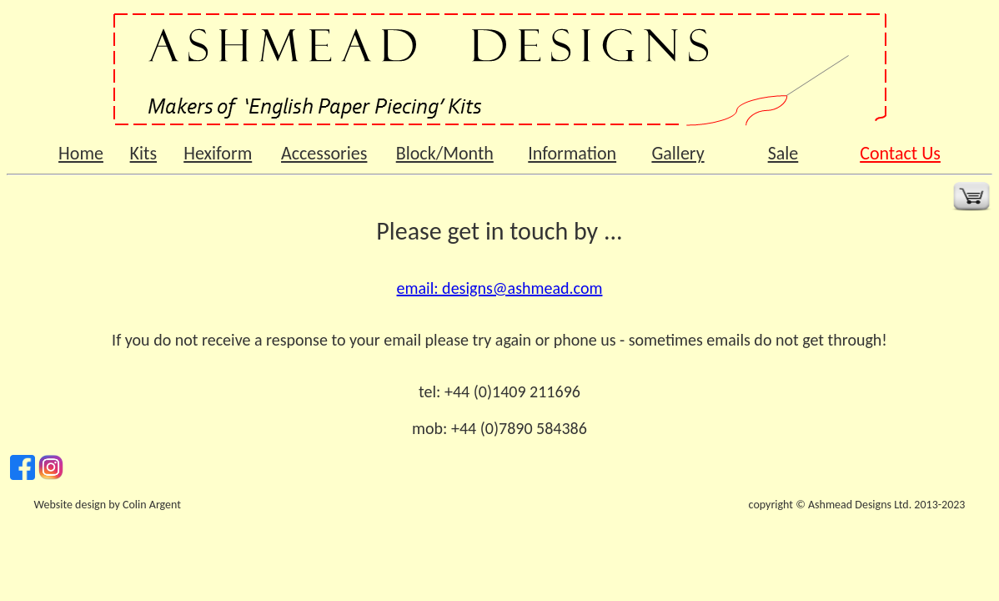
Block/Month (445, 153)
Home (80, 153)
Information (572, 153)
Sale (783, 153)
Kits (143, 153)
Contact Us (900, 153)
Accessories (324, 153)
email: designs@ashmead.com (500, 288)
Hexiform (217, 153)
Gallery (677, 153)
